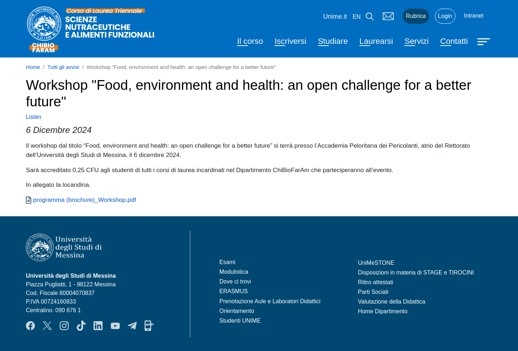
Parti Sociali (373, 292)
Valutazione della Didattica (391, 302)
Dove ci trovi (235, 281)
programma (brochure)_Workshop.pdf (84, 199)
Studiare (333, 41)
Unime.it (335, 16)
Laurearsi (376, 41)
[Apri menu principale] (484, 41)
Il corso (250, 41)
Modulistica (233, 272)
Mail (388, 16)
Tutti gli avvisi (63, 67)
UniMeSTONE (376, 263)
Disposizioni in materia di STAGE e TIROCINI (416, 272)
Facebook (30, 325)
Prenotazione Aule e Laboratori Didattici (270, 301)
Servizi (416, 41)
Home (33, 67)
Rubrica (416, 16)
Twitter (47, 325)
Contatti (454, 41)
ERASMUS (233, 291)
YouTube (115, 325)
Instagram (64, 325)
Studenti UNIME (240, 321)
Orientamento (236, 311)
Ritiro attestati (375, 282)
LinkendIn (98, 325)
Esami (227, 262)
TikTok (81, 325)
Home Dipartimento (383, 311)
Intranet (473, 16)
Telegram (132, 325)
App (149, 325)
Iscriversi (290, 41)
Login (445, 16)
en (356, 17)
